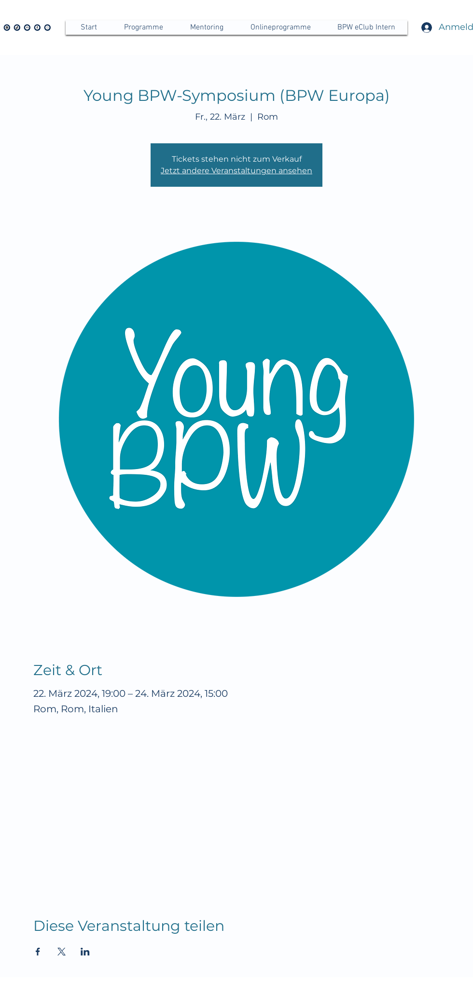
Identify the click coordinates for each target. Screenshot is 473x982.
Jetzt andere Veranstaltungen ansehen (236, 170)
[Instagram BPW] (47, 27)
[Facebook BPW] (37, 27)
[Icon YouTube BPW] (7, 27)
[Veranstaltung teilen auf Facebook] (37, 951)
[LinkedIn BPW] (27, 27)
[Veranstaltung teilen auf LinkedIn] (85, 951)
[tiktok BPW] (17, 27)
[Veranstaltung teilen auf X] (61, 951)
